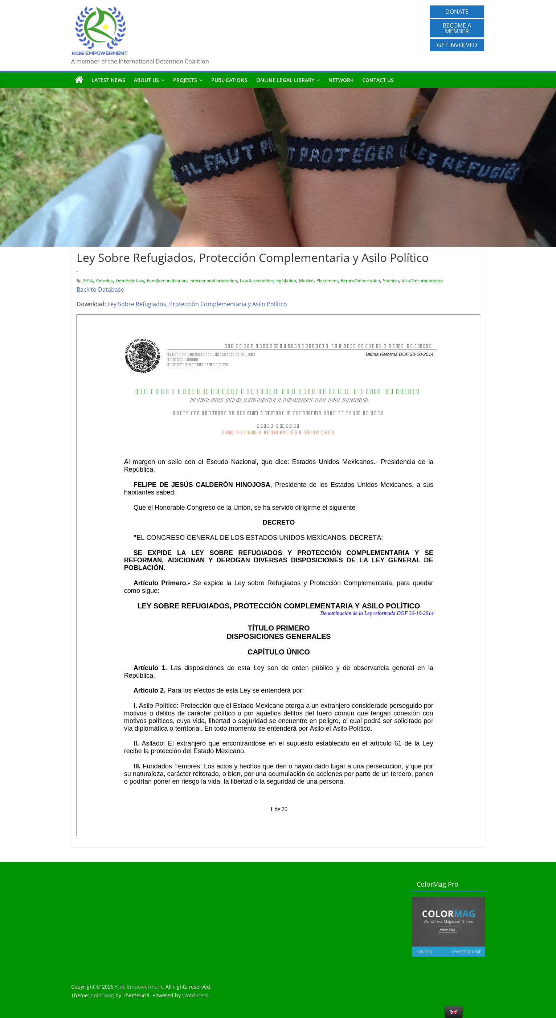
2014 (88, 281)
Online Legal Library (285, 80)
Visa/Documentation (422, 281)
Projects (185, 80)
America (104, 281)
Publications (229, 80)
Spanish (391, 281)
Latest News (108, 80)
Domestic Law (130, 281)
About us (146, 80)
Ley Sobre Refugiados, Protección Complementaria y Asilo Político (197, 304)
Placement (327, 281)
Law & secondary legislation (268, 281)
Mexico (306, 281)
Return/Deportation (360, 281)
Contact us (378, 80)
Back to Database (100, 290)
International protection (213, 281)
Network (340, 80)
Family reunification (167, 281)
